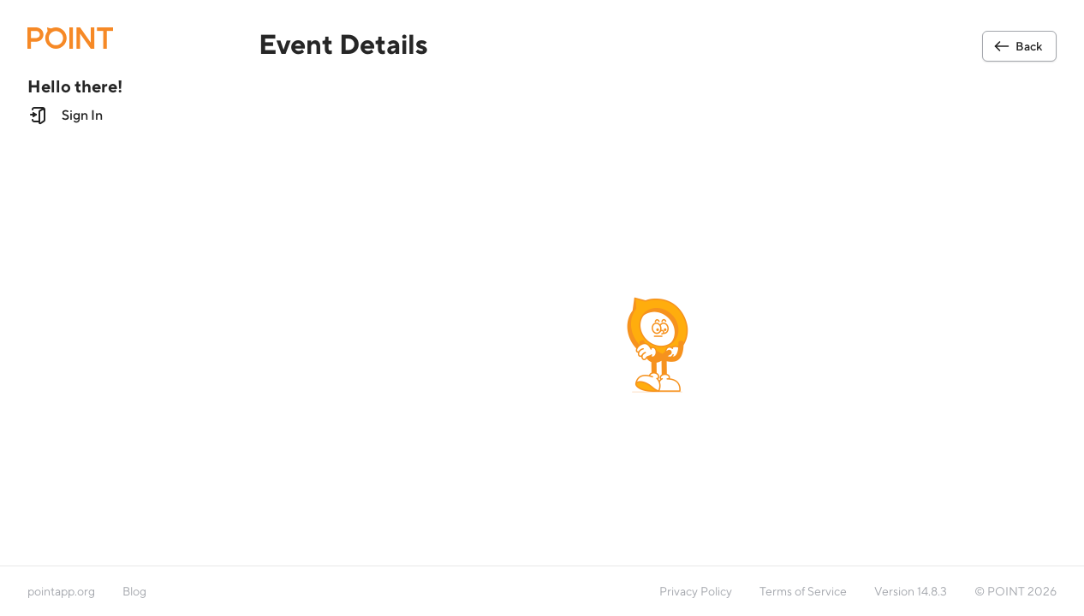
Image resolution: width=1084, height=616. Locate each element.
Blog (134, 591)
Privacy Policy (695, 591)
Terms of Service (803, 591)
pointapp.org (61, 591)
